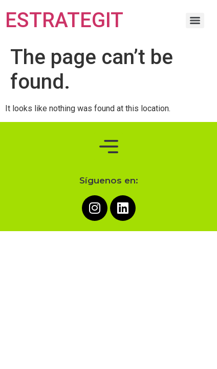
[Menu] (195, 20)
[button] (108, 146)
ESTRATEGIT (64, 20)
